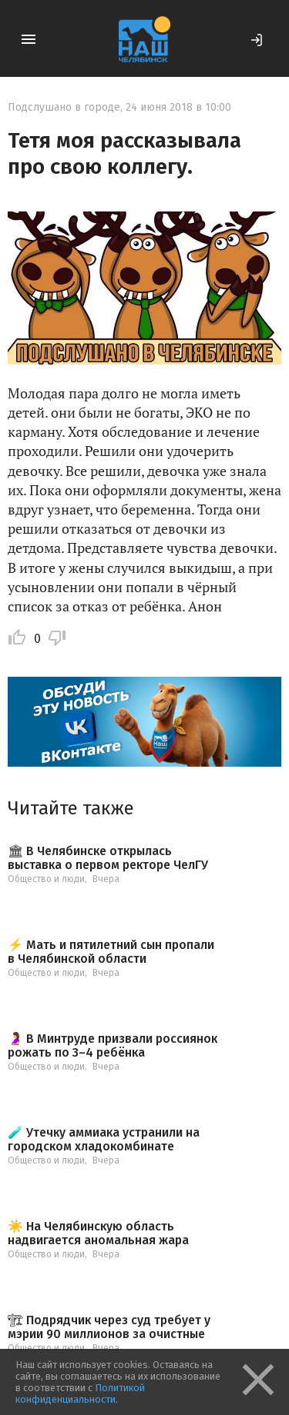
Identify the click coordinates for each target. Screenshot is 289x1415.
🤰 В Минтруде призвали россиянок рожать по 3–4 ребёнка (112, 1045)
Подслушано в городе (64, 107)
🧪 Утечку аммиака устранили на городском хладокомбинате (104, 1139)
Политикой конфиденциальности (80, 1393)
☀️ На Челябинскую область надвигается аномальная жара (98, 1233)
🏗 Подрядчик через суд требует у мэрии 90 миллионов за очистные (109, 1326)
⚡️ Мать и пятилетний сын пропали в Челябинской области (111, 951)
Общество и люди (46, 879)
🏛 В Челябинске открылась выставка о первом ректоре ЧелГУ (108, 857)
